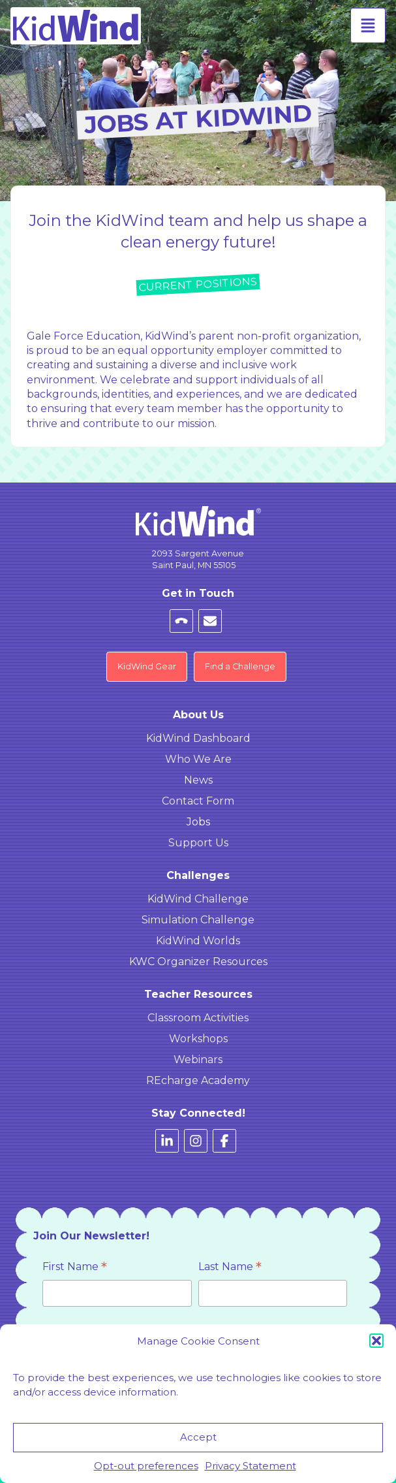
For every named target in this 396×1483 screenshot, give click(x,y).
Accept (198, 1437)
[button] (376, 1340)
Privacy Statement (250, 1465)
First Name (74, 1267)
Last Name (230, 1267)
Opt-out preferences (146, 1465)
